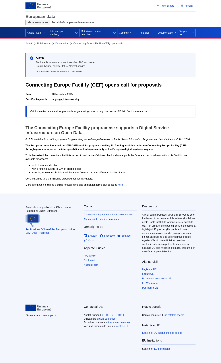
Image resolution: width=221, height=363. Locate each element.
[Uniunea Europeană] (38, 5)
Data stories (61, 43)
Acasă (30, 32)
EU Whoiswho (149, 283)
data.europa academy (56, 33)
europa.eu (50, 315)
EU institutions (162, 349)
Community (125, 32)
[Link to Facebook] (107, 235)
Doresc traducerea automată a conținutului (59, 71)
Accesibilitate (91, 265)
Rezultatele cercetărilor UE (156, 278)
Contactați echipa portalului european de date (108, 214)
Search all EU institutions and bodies (162, 333)
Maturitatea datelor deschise (91, 33)
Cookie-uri (89, 260)
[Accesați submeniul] (45, 32)
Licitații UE (148, 274)
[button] (187, 5)
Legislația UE (149, 269)
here (120, 184)
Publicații (144, 32)
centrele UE (122, 326)
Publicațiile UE (150, 287)
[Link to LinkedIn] (90, 235)
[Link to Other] (89, 240)
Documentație (166, 32)
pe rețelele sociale (174, 315)
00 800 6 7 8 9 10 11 (113, 315)
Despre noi (186, 33)
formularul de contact (119, 322)
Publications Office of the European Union (50, 229)
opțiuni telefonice (106, 318)
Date (38, 32)
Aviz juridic (89, 255)
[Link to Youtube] (124, 235)
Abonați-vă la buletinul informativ (101, 219)
